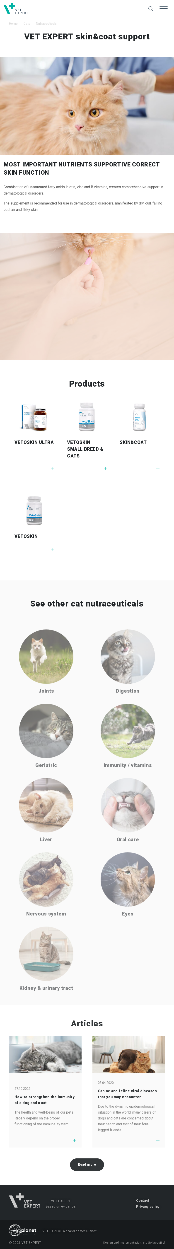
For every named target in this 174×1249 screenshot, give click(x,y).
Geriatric (46, 778)
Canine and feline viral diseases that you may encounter (127, 1094)
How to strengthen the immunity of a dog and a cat (44, 1100)
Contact (142, 1200)
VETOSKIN (26, 536)
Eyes (128, 926)
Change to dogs (88, 5)
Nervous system (46, 926)
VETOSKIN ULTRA (34, 442)
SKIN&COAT (133, 442)
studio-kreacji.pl (154, 1242)
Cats (27, 23)
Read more (87, 1164)
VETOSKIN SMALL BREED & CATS (85, 449)
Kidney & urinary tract (46, 1001)
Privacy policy (148, 1206)
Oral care (128, 852)
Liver (46, 852)
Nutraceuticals (46, 23)
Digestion (128, 704)
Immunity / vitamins (128, 778)
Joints (46, 704)
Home (13, 23)
